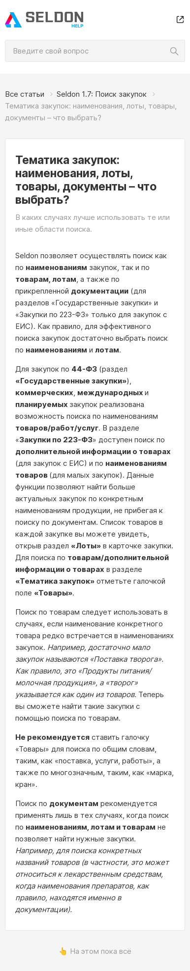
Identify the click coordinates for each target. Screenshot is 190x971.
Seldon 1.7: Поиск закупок (102, 94)
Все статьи (24, 94)
